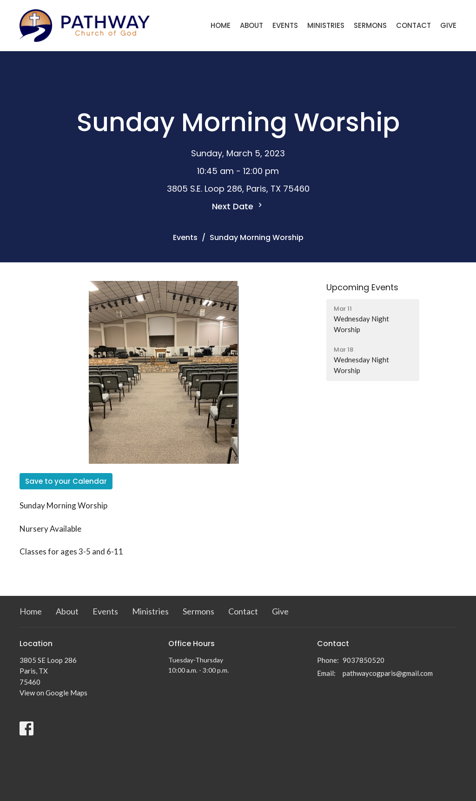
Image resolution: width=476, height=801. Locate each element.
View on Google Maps (53, 692)
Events (285, 25)
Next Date (238, 206)
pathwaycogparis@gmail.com (388, 673)
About (251, 25)
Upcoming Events (362, 287)
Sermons (370, 25)
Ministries (325, 25)
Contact (413, 25)
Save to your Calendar (66, 481)
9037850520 (363, 660)
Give (448, 25)
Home (221, 25)
